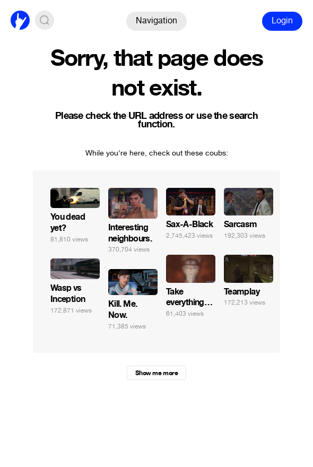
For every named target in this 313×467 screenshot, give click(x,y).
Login (282, 20)
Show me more (156, 373)
